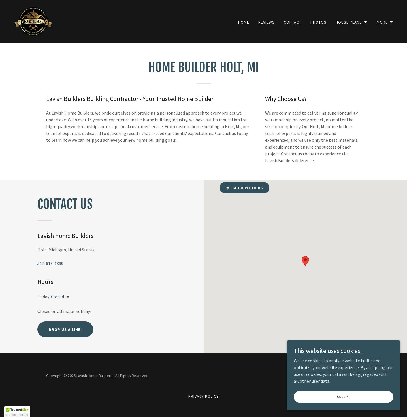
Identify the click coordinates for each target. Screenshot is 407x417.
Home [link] (243, 22)
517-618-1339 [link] (50, 263)
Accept (343, 397)
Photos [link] (318, 22)
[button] (352, 22)
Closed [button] (57, 296)
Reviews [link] (266, 22)
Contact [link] (292, 22)
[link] (33, 21)
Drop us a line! (65, 329)
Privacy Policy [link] (203, 396)
